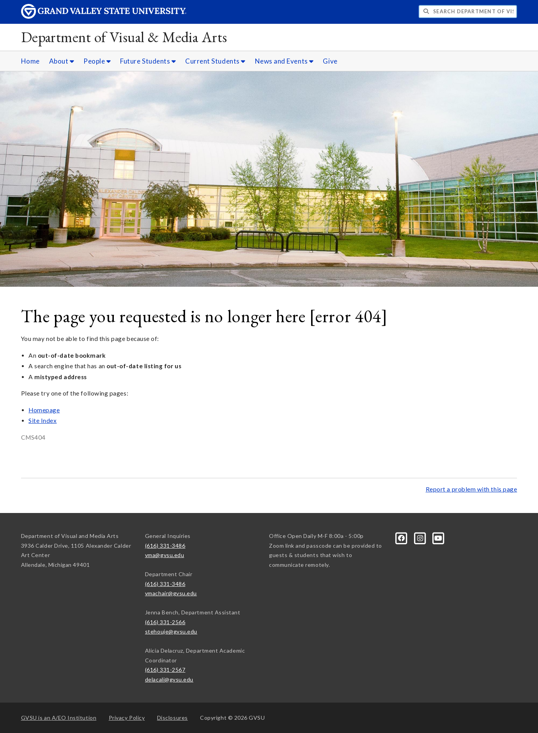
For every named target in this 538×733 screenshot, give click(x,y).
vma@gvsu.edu (164, 555)
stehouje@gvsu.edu (171, 631)
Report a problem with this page (471, 489)
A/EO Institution (59, 717)
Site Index (42, 420)
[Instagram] (420, 537)
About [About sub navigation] (61, 61)
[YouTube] (438, 537)
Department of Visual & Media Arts (124, 36)
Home (30, 61)
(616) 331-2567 (165, 669)
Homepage (44, 410)
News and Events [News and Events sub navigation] (284, 61)
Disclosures (172, 717)
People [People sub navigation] (97, 61)
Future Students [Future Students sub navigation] (148, 61)
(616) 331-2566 (165, 622)
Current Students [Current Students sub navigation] (215, 61)
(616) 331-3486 (165, 545)
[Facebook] (402, 537)
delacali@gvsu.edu (169, 679)
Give (330, 61)
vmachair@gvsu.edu (171, 593)
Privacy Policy (127, 717)
